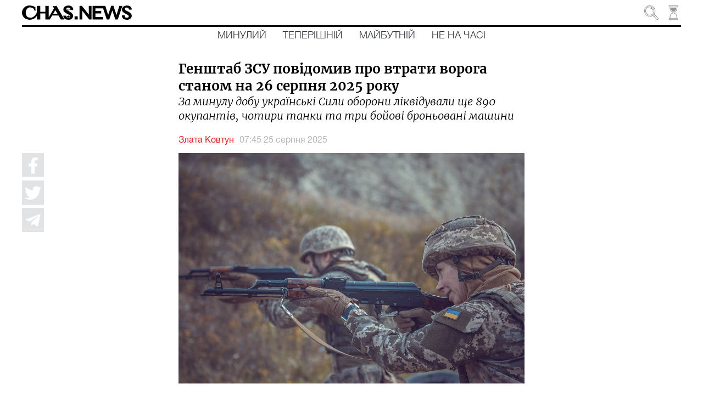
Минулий (241, 35)
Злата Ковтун (206, 140)
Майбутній (387, 35)
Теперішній (313, 35)
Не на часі (459, 35)
